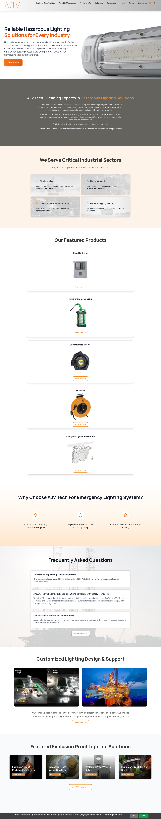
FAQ (135, 771)
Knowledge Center (128, 3)
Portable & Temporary (68, 3)
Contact (137, 758)
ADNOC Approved (116, 767)
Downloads (138, 767)
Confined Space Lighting (41, 767)
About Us (138, 753)
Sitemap (61, 810)
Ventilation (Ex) (86, 3)
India (84, 780)
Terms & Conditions (94, 810)
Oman (84, 771)
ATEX (110, 758)
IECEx (110, 753)
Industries (100, 3)
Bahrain (85, 776)
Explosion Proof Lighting (46, 3)
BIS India (111, 762)
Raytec (60, 753)
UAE (84, 753)
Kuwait (85, 767)
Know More (41, 287)
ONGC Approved (115, 776)
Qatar (84, 762)
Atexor (60, 758)
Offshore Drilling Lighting (42, 771)
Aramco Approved (116, 771)
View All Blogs (80, 729)
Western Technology (66, 767)
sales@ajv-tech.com (123, 801)
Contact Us (142, 3)
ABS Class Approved (117, 780)
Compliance (112, 3)
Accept (143, 816)
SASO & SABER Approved (119, 785)
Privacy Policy (75, 810)
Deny (133, 816)
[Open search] (155, 3)
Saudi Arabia (87, 758)
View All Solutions (80, 662)
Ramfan (60, 762)
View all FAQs (80, 496)
